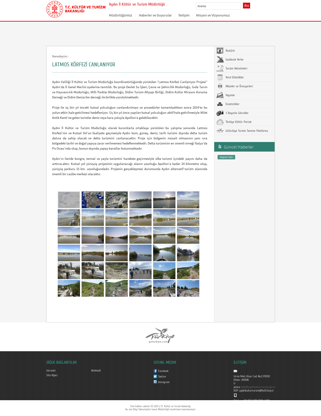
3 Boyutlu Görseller (232, 113)
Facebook (163, 371)
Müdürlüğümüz (120, 15)
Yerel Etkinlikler (230, 77)
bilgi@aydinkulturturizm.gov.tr (258, 387)
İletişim (184, 15)
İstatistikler (227, 104)
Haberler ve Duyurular (155, 15)
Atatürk (225, 50)
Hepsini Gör (226, 157)
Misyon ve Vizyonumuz (213, 15)
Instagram (163, 382)
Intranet (51, 370)
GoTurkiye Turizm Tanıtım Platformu (242, 131)
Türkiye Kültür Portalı (233, 122)
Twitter (162, 376)
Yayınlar (225, 95)
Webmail (96, 370)
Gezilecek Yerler (230, 59)
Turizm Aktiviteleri (231, 68)
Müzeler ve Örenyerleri (234, 86)
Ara (246, 6)
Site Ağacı (52, 375)
